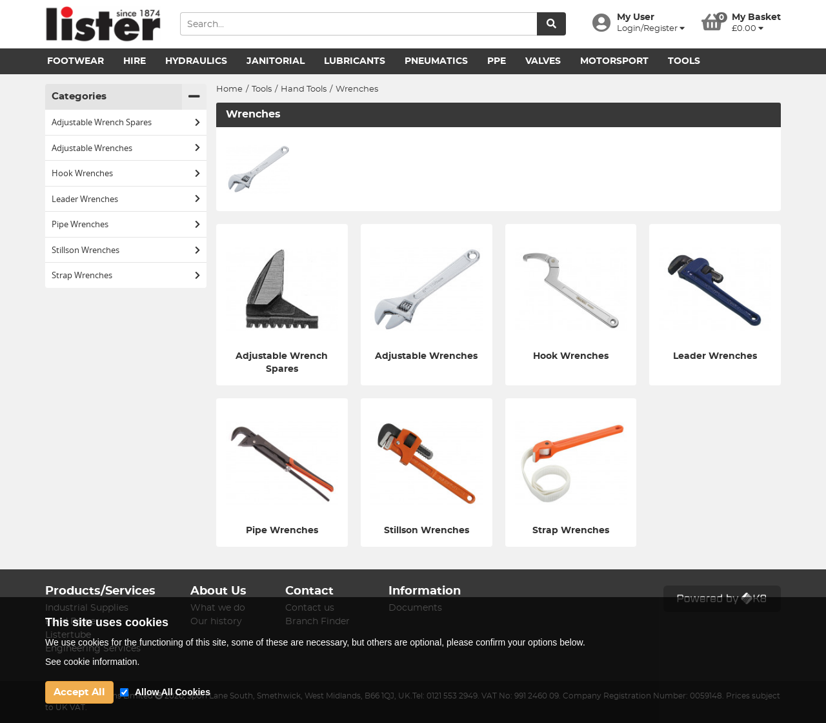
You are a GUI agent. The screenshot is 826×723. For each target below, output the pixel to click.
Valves (543, 61)
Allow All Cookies (172, 692)
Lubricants (354, 61)
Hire (134, 61)
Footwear (75, 61)
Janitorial (276, 61)
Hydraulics (196, 61)
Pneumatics (436, 61)
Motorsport (614, 61)
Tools (684, 61)
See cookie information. (92, 662)
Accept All (79, 692)
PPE (496, 61)
